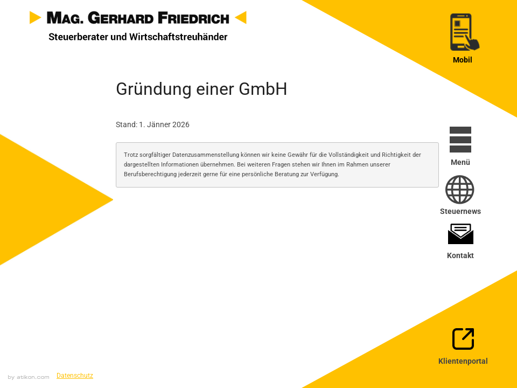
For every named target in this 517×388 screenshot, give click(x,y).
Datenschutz (75, 375)
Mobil (462, 60)
